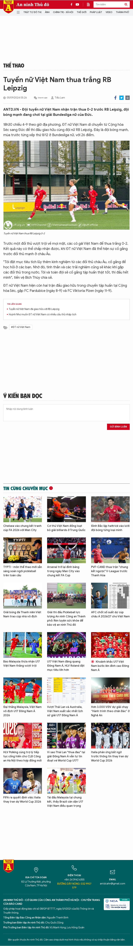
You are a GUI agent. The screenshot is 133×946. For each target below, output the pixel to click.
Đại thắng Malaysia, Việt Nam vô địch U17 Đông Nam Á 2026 (22, 711)
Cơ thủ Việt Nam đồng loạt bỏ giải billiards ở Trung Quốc (66, 528)
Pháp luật (96, 12)
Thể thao (13, 65)
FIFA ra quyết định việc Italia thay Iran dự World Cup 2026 (22, 799)
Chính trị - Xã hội (63, 12)
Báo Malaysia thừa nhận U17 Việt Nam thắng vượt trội (21, 663)
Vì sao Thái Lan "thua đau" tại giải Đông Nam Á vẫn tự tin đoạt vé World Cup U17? (66, 756)
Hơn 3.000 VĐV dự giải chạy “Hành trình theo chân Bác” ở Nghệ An (110, 711)
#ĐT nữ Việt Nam (20, 327)
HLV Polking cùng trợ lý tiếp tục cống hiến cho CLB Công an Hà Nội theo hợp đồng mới (22, 756)
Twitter (121, 98)
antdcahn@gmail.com (112, 883)
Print (127, 98)
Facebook (115, 98)
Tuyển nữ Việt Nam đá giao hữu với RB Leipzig (34, 309)
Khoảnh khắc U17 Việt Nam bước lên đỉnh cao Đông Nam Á (110, 666)
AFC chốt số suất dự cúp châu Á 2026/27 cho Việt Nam (110, 614)
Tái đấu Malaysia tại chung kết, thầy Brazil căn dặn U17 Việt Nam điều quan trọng (65, 802)
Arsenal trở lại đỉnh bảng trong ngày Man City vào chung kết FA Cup (63, 571)
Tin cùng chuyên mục (25, 488)
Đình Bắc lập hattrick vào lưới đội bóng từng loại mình (110, 528)
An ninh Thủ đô (32, 4)
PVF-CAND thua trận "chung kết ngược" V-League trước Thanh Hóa (109, 571)
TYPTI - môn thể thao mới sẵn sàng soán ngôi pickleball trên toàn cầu (22, 571)
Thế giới (81, 12)
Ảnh (47, 12)
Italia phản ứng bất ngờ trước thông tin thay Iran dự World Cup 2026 (109, 756)
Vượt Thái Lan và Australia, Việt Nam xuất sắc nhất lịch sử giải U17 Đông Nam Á (65, 711)
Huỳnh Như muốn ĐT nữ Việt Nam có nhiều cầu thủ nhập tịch (42, 314)
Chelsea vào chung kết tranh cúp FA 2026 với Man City (22, 528)
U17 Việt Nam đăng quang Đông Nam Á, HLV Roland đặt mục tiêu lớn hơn (66, 666)
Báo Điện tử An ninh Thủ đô (8, 7)
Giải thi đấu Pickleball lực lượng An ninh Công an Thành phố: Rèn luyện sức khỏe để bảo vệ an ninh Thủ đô (66, 619)
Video (109, 12)
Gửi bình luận (118, 426)
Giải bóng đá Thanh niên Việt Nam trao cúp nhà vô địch (22, 614)
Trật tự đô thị (32, 12)
